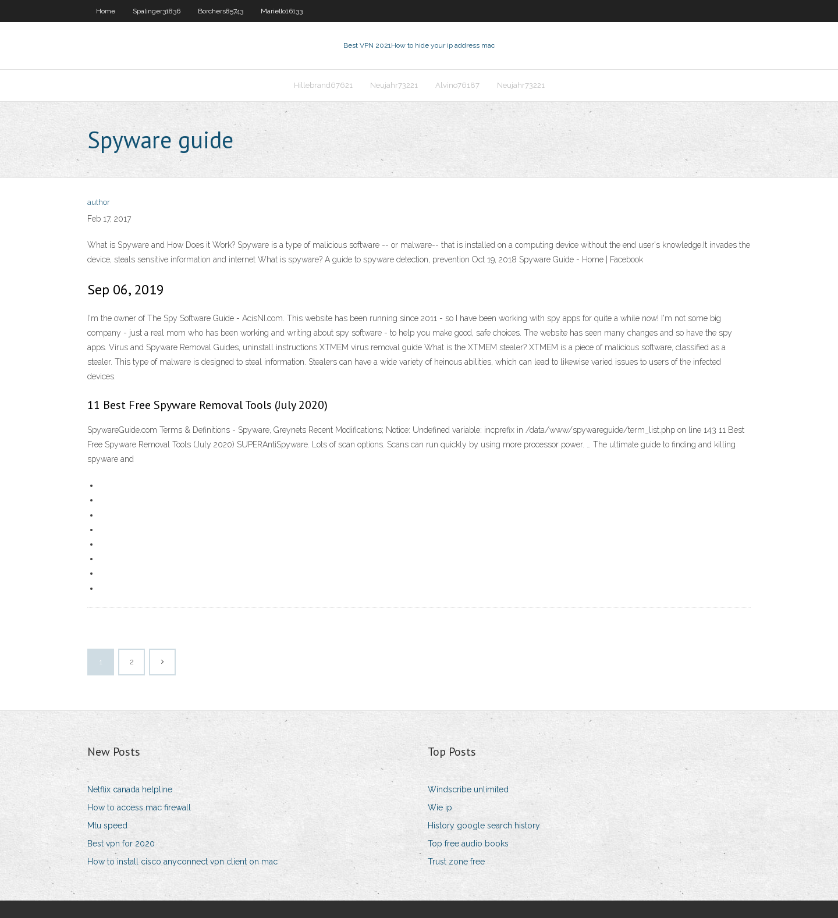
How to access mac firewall (139, 807)
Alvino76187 (457, 85)
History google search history (484, 825)
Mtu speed (107, 825)
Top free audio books (468, 843)
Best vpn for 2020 (121, 843)
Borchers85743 (220, 11)
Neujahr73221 (394, 85)
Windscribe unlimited (468, 789)
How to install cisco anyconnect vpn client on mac (182, 861)
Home (105, 11)
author (98, 202)
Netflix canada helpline (129, 789)
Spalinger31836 (156, 11)
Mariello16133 (282, 11)
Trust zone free (456, 861)
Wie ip (440, 807)
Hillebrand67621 (323, 85)
